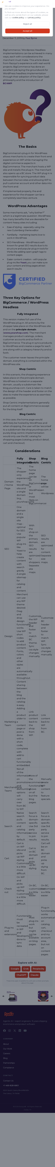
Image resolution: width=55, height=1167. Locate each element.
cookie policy (18, 17)
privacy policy (34, 17)
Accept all (27, 31)
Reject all (27, 24)
